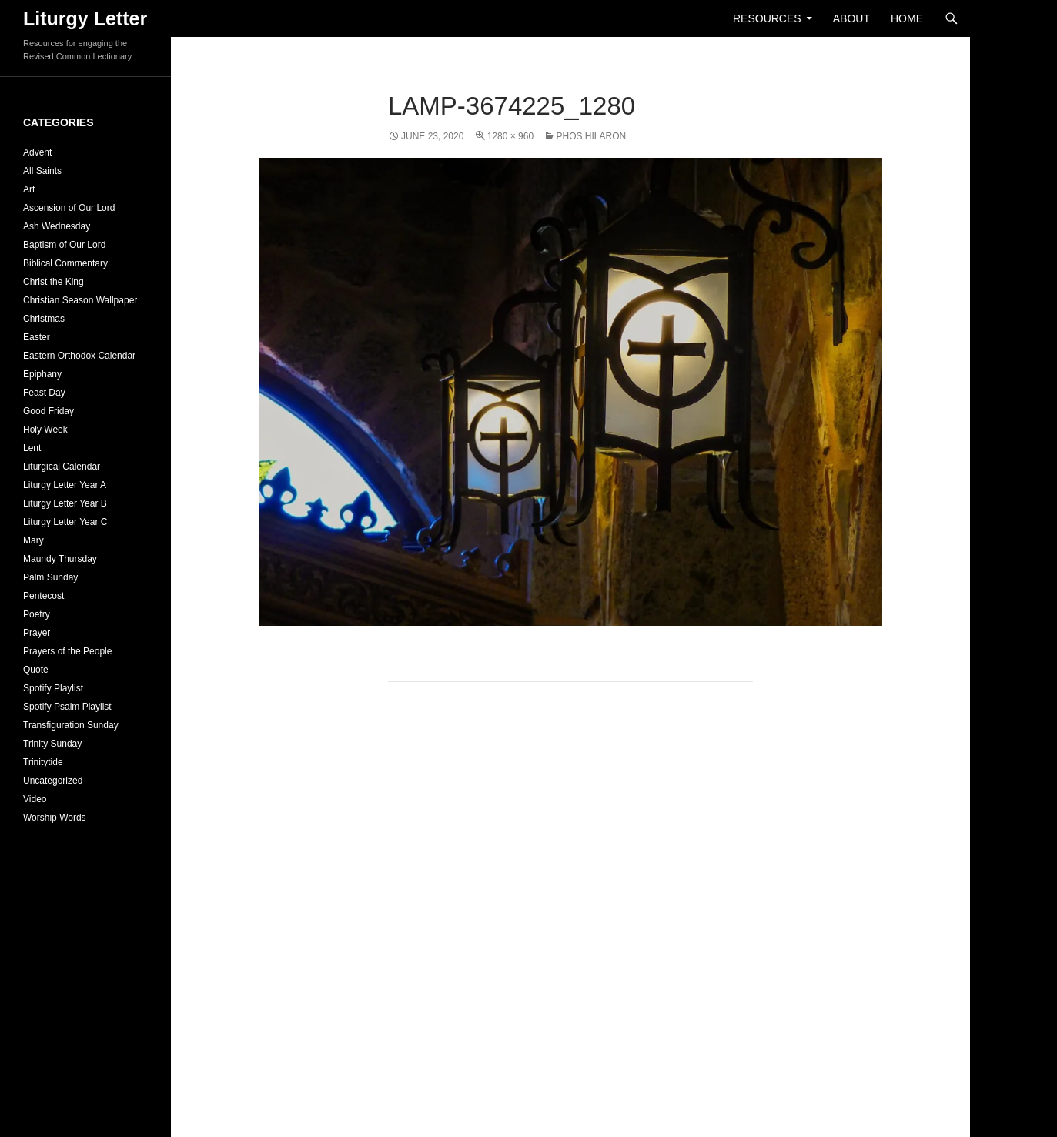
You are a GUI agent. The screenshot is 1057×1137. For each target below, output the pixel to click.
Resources (767, 18)
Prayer (36, 632)
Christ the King (53, 281)
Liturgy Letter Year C (65, 522)
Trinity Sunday (52, 743)
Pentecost (43, 595)
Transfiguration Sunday (71, 725)
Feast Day (44, 392)
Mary (33, 540)
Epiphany (42, 374)
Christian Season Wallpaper (80, 300)
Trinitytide (43, 762)
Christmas (44, 318)
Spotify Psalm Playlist (67, 706)
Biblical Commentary (65, 263)
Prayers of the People (67, 651)
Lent (32, 448)
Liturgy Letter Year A (64, 485)
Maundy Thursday (60, 558)
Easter (36, 337)
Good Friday (48, 411)
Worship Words (54, 817)
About (851, 18)
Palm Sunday (50, 577)
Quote (36, 669)
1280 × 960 (510, 136)
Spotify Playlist (53, 688)
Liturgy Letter (85, 18)
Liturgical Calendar (61, 466)
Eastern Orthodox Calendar (79, 355)
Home (907, 18)
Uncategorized (52, 780)
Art (29, 189)
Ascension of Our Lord (69, 207)
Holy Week (45, 429)
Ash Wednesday (56, 226)
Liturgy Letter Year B (65, 503)
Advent (37, 152)
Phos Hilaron (591, 136)
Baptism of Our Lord (64, 244)
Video (34, 799)
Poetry (36, 614)
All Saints (42, 171)
